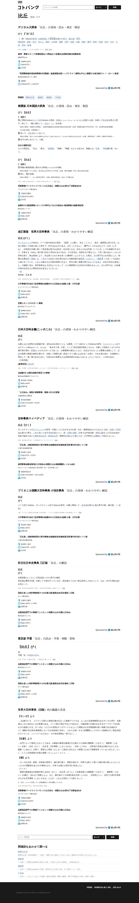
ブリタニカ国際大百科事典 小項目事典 (41, 490)
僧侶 (29, 42)
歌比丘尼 (42, 436)
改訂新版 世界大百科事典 (34, 231)
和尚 (95, 42)
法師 (72, 42)
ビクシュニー (38, 430)
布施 (77, 357)
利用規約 (89, 887)
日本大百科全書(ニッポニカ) (35, 329)
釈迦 (33, 350)
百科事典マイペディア (31, 418)
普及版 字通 (25, 638)
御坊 (48, 42)
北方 (48, 262)
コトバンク (28, 7)
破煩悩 (51, 148)
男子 (65, 39)
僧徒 (83, 42)
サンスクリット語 (110, 344)
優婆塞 (49, 97)
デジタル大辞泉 (27, 27)
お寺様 (54, 42)
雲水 (24, 45)
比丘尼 (31, 133)
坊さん (41, 42)
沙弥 (109, 246)
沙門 (66, 42)
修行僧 (71, 39)
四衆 (116, 259)
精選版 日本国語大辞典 (31, 105)
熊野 (97, 433)
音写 (34, 39)
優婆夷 (40, 97)
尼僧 (69, 433)
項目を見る (34, 655)
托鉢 (105, 148)
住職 (101, 42)
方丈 (112, 42)
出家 (78, 42)
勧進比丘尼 (53, 436)
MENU (20, 2)
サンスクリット (24, 243)
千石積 (57, 97)
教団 (27, 259)
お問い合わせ (117, 887)
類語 (20, 42)
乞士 (46, 123)
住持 (106, 42)
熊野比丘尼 (30, 97)
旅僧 (29, 45)
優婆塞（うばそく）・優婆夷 (91, 259)
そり (94, 252)
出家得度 (42, 39)
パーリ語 (37, 120)
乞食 (97, 148)
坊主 (34, 42)
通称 (75, 433)
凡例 (50, 49)
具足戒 (105, 120)
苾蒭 (58, 120)
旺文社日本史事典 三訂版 (33, 562)
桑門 (89, 42)
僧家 (61, 42)
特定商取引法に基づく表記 (102, 887)
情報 (46, 49)
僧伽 (33, 259)
